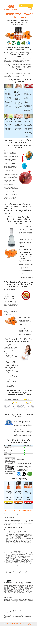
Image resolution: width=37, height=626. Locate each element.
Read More (7, 408)
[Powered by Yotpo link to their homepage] (29, 412)
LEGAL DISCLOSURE (4, 623)
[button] (1, 313)
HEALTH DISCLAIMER (14, 623)
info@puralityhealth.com (28, 604)
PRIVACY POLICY (22, 623)
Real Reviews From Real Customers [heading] (11, 399)
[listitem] (8, 406)
